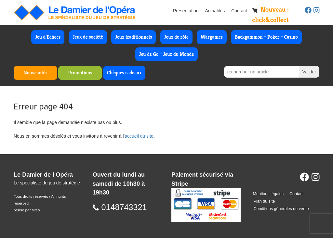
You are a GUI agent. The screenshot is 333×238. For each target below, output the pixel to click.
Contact (239, 10)
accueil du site (139, 136)
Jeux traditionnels (133, 37)
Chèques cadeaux (124, 72)
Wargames (212, 37)
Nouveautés (35, 72)
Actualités (215, 10)
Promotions (80, 72)
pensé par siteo (27, 210)
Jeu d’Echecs (47, 37)
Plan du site (264, 201)
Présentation (186, 10)
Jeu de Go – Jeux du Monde (166, 54)
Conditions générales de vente (281, 209)
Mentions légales (268, 194)
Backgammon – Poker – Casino (266, 37)
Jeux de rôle (176, 37)
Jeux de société (88, 37)
